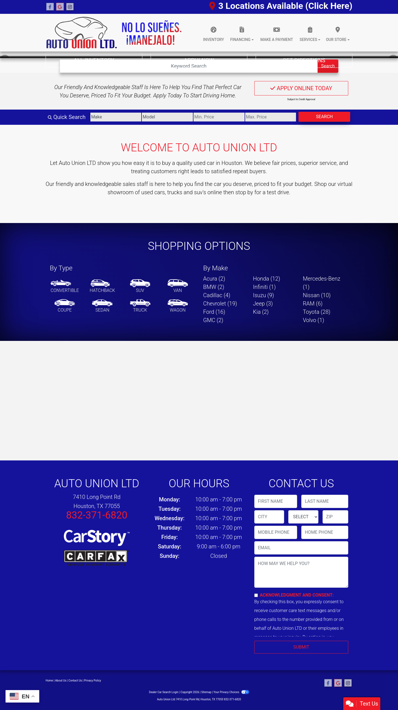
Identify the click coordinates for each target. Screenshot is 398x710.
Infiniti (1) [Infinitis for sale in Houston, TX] (264, 287)
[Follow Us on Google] (60, 7)
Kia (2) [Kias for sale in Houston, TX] (261, 312)
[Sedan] (102, 306)
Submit (301, 647)
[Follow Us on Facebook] (50, 7)
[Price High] (271, 117)
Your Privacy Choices (231, 692)
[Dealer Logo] (114, 32)
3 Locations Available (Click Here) (280, 6)
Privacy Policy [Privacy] (92, 680)
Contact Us (75, 680)
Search (324, 116)
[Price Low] (219, 117)
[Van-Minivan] (177, 286)
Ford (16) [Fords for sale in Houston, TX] (214, 312)
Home (49, 680)
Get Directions (304, 60)
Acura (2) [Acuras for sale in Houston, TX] (214, 278)
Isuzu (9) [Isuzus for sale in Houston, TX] (263, 295)
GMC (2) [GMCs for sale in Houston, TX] (213, 320)
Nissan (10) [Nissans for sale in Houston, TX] (317, 295)
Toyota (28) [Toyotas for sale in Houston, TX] (317, 312)
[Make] (116, 117)
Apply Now (199, 60)
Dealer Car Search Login (164, 692)
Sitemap (206, 692)
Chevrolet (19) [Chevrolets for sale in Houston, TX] (220, 303)
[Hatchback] (102, 286)
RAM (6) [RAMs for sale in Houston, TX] (313, 303)
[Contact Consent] (256, 595)
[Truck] (140, 306)
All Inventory (94, 60)
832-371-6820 (96, 515)
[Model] (167, 117)
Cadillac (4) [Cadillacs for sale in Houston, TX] (216, 295)
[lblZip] (335, 517)
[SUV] (140, 286)
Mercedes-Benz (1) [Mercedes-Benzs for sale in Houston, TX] (322, 282)
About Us (60, 680)
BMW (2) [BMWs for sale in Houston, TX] (213, 287)
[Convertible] (65, 286)
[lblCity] (269, 517)
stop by (244, 192)
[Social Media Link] (70, 7)
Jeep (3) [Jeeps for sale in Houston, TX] (263, 303)
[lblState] (303, 517)
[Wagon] (177, 306)
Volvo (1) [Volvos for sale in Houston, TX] (313, 320)
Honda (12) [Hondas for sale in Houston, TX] (266, 278)
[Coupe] (64, 306)
